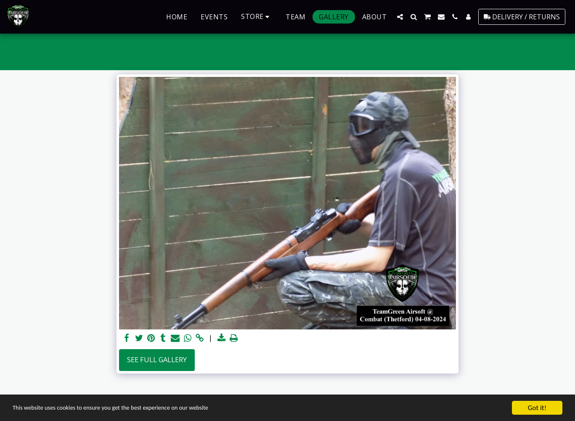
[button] (400, 16)
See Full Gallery (157, 359)
